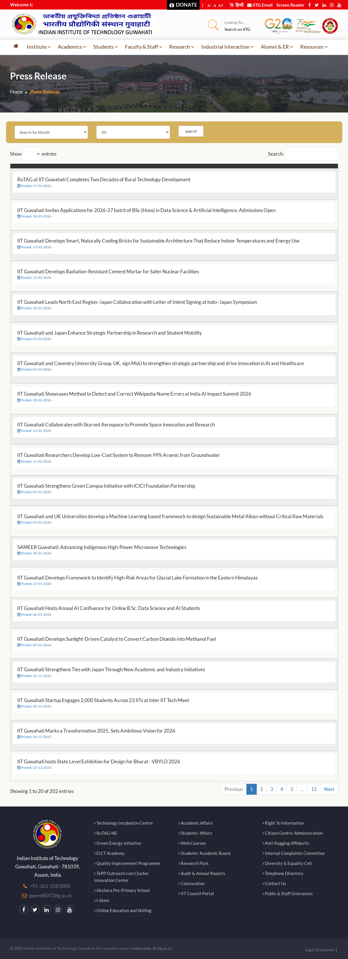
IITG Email (260, 4)
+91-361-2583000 (49, 886)
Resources (314, 46)
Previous (234, 789)
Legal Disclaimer (320, 949)
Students (105, 46)
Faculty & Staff (143, 46)
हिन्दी (236, 4)
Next (329, 789)
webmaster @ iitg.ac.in (152, 948)
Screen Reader (290, 4)
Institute (39, 46)
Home (16, 92)
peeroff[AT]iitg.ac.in (50, 896)
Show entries (33, 154)
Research (181, 46)
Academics (72, 46)
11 (314, 789)
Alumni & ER (277, 46)
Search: (303, 154)
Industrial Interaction (227, 46)
